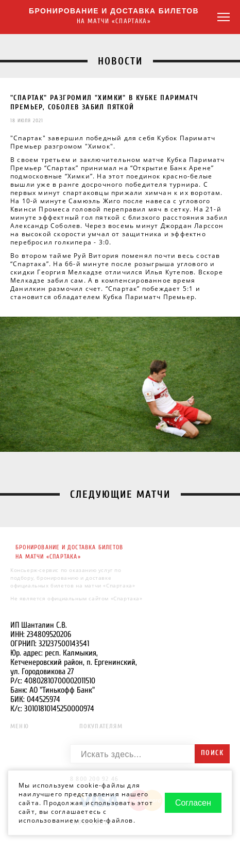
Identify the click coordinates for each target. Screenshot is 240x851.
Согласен (193, 802)
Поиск (212, 752)
